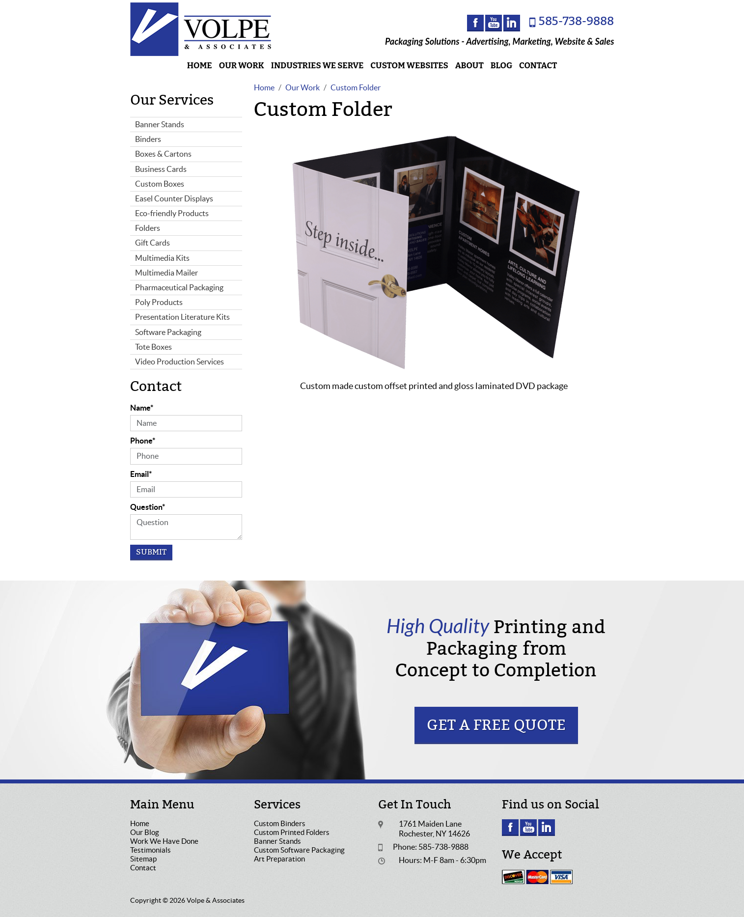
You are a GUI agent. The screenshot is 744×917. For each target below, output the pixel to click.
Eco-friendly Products (172, 213)
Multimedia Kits (162, 257)
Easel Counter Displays (174, 198)
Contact (538, 65)
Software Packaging (168, 332)
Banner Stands (159, 124)
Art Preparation (279, 859)
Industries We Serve (317, 65)
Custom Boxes (159, 183)
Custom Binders (279, 823)
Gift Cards (152, 242)
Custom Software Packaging (299, 850)
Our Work (241, 65)
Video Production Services (179, 361)
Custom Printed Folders (292, 832)
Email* (141, 474)
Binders (148, 139)
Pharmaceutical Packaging (179, 287)
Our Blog (144, 832)
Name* (141, 407)
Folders (147, 227)
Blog (501, 65)
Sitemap (143, 859)
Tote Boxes (153, 346)
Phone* (142, 440)
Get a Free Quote (496, 725)
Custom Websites (409, 65)
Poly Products (159, 302)
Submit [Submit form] (151, 552)
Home (199, 65)
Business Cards (161, 169)
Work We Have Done (164, 841)
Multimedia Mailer (166, 272)
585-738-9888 (576, 21)
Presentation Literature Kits (182, 316)
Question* (147, 506)
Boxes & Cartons (163, 153)
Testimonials (150, 850)
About (469, 65)
